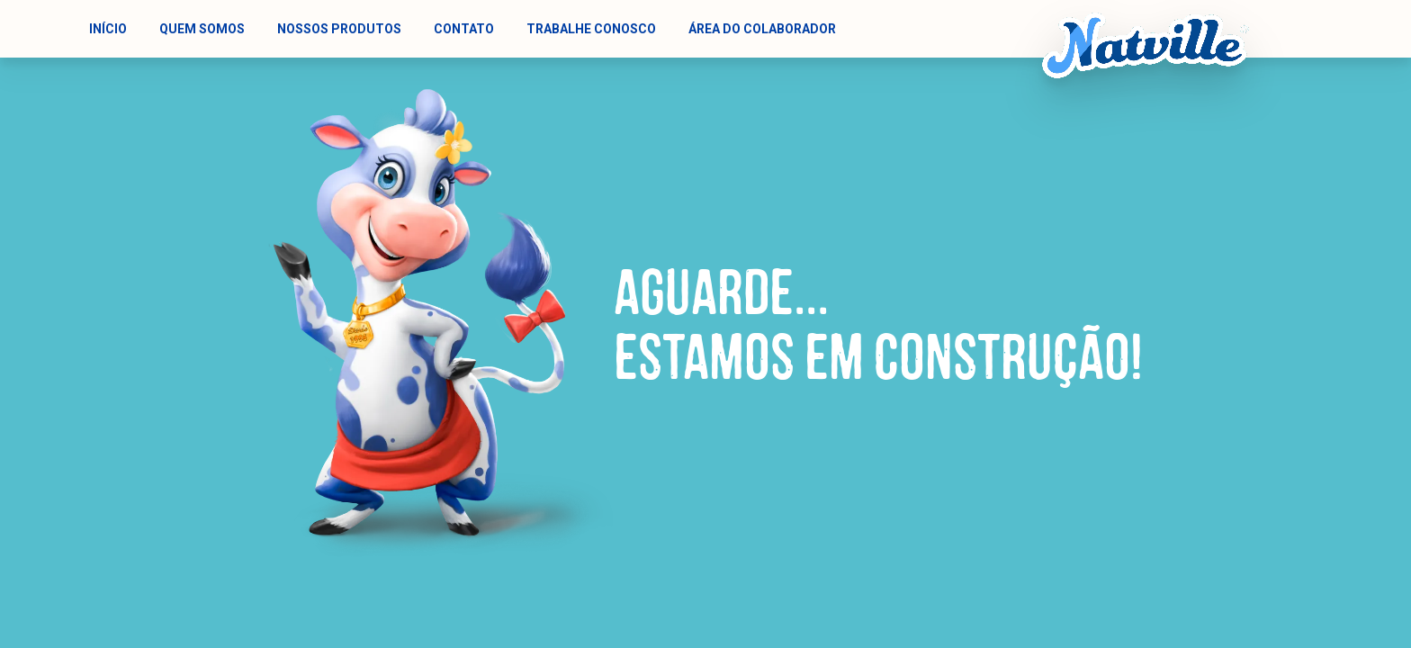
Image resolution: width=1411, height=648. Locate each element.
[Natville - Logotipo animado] (1145, 45)
